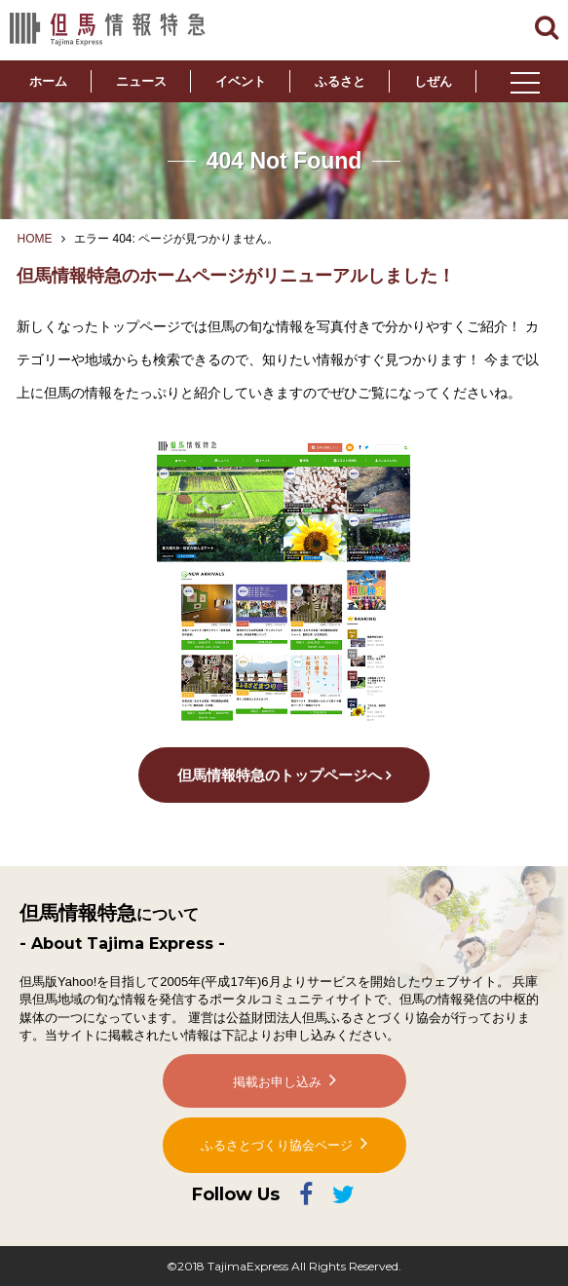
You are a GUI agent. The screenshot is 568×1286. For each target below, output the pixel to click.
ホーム (48, 81)
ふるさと (340, 81)
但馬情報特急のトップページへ (279, 775)
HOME (34, 239)
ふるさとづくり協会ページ (277, 1145)
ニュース (141, 81)
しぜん (433, 81)
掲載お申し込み (277, 1082)
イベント (240, 81)
